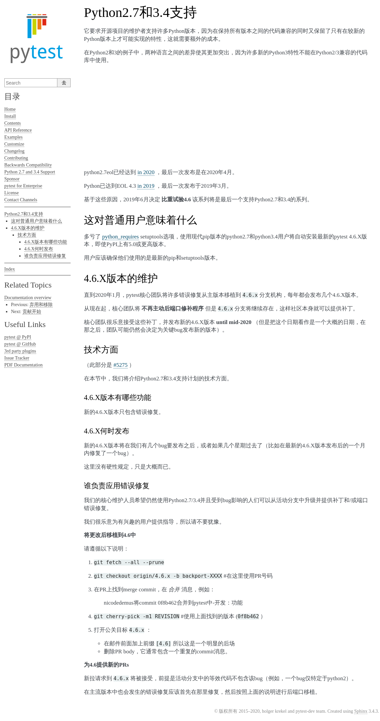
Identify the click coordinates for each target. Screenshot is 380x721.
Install (10, 116)
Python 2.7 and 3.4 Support (29, 171)
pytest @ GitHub (20, 344)
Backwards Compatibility (28, 165)
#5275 (120, 365)
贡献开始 (32, 311)
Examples (13, 137)
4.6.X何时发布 (38, 248)
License (11, 192)
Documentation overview (27, 297)
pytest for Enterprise (23, 185)
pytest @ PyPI (17, 337)
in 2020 (146, 172)
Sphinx (360, 711)
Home (10, 109)
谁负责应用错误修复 (45, 255)
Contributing (16, 158)
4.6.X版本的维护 (27, 228)
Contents (12, 123)
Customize (14, 144)
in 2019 (145, 186)
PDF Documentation (23, 364)
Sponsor (12, 178)
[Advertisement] (226, 116)
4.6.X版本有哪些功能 (45, 241)
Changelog (14, 151)
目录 (12, 96)
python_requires (120, 236)
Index (9, 269)
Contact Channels (20, 199)
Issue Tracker (16, 358)
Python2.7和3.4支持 (23, 214)
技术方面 (27, 234)
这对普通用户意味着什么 (36, 221)
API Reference (18, 130)
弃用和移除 (41, 304)
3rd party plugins (20, 351)
